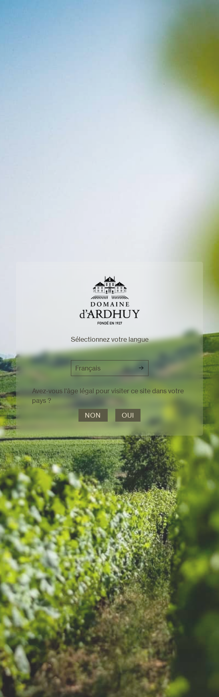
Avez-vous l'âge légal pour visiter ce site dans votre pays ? (108, 395)
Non (93, 415)
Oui (128, 415)
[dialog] (109, 348)
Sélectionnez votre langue (110, 339)
